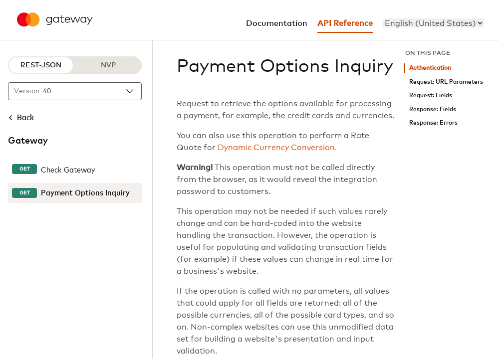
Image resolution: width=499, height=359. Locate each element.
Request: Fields (430, 95)
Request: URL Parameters (446, 82)
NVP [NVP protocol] (108, 65)
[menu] (433, 22)
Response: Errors (433, 123)
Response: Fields (432, 109)
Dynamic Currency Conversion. (277, 148)
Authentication (430, 68)
